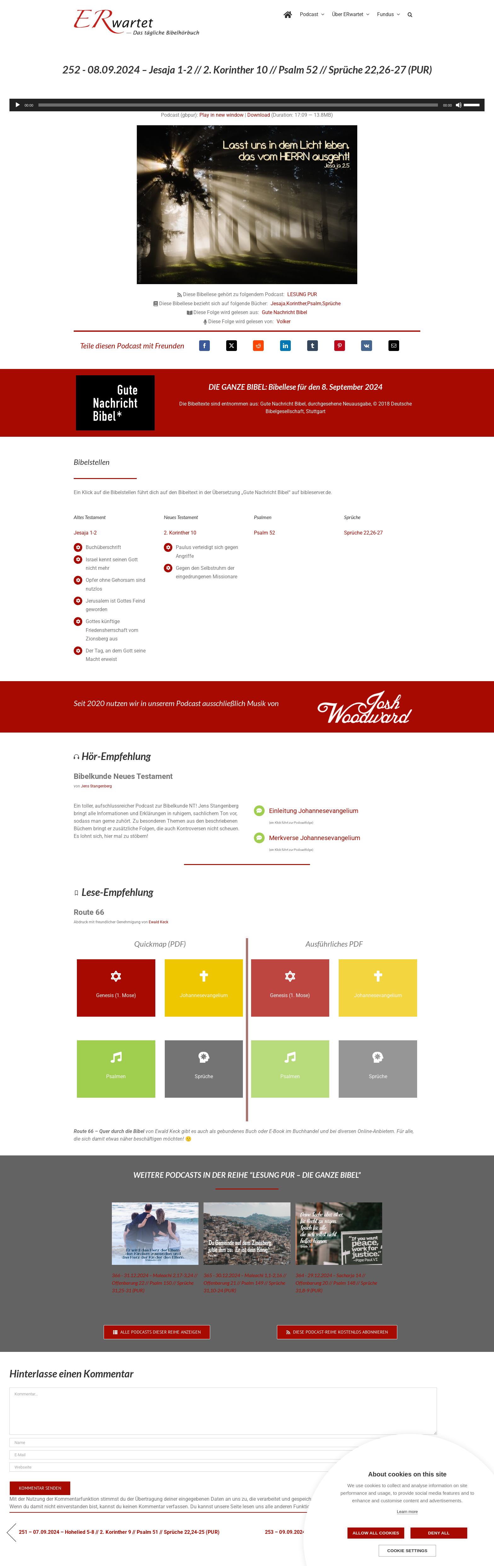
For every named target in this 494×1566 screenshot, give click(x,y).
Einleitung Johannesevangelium (314, 811)
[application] (247, 105)
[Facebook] (204, 346)
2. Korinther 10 (180, 533)
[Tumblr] (312, 346)
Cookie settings (407, 1550)
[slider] (238, 105)
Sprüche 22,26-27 (363, 533)
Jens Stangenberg (96, 786)
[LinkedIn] (285, 346)
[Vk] (366, 346)
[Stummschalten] (459, 105)
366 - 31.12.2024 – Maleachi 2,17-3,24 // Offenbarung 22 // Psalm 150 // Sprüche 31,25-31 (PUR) (155, 1282)
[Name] (223, 1442)
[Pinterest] (340, 346)
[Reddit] (258, 346)
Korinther (296, 304)
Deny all (439, 1533)
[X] (231, 346)
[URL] (223, 1467)
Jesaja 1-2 (85, 533)
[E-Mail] (394, 346)
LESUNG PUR (302, 294)
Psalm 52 (264, 533)
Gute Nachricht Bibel (284, 312)
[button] (410, 13)
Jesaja (278, 304)
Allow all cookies (376, 1533)
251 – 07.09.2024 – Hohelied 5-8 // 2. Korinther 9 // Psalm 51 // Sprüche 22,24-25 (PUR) (119, 1532)
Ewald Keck (158, 922)
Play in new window (221, 115)
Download (258, 115)
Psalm (314, 304)
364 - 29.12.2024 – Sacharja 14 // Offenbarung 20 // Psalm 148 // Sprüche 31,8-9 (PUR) (336, 1282)
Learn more (407, 1511)
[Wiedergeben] (17, 105)
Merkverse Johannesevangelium (314, 838)
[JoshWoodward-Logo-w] (365, 693)
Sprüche (331, 304)
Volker (283, 321)
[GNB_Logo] (115, 378)
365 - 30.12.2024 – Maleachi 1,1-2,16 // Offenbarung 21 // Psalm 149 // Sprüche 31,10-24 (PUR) (245, 1282)
